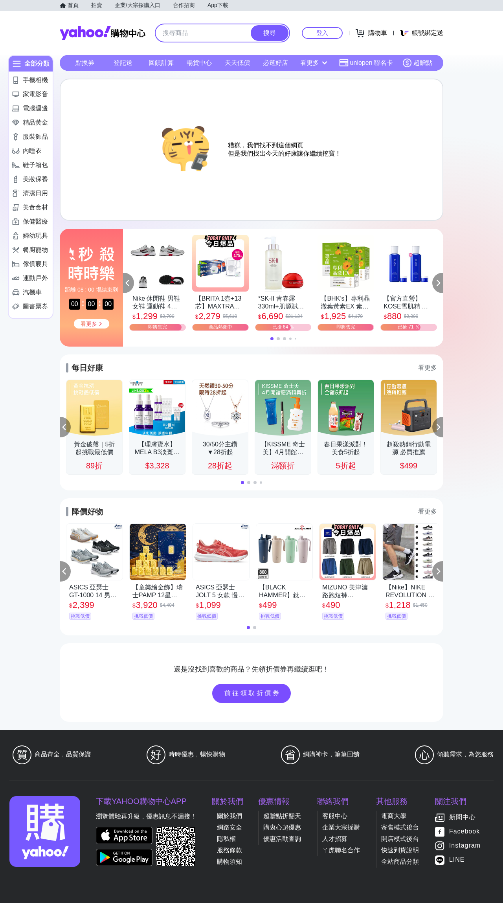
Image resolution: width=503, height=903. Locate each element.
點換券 (84, 62)
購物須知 (229, 861)
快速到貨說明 (400, 850)
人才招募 (334, 838)
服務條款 (229, 850)
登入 (322, 32)
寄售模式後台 (400, 827)
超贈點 (417, 63)
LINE (457, 859)
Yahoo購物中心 (102, 33)
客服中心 (334, 816)
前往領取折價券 (252, 693)
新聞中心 (462, 817)
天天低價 (237, 62)
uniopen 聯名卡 (366, 63)
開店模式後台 (400, 838)
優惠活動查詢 (282, 838)
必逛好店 (275, 62)
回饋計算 (161, 62)
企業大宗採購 (341, 827)
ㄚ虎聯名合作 (341, 850)
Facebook (464, 831)
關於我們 (229, 816)
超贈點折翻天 (282, 816)
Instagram (465, 845)
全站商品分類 (400, 861)
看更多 (313, 62)
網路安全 (229, 827)
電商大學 (393, 816)
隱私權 (226, 838)
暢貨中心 (199, 62)
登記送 (123, 62)
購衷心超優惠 (282, 827)
